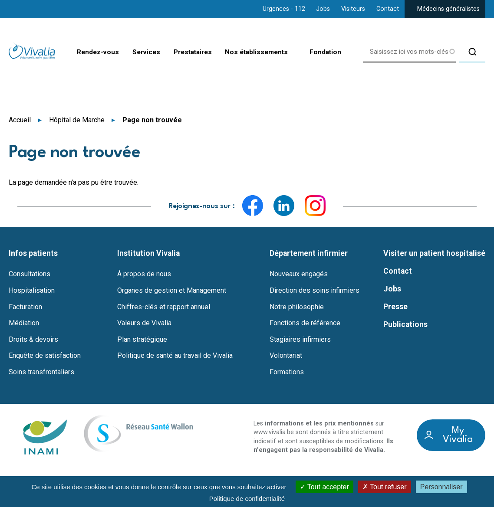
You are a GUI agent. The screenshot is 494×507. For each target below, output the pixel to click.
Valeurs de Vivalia (144, 323)
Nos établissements (252, 53)
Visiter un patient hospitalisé (434, 253)
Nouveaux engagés (299, 274)
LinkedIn (283, 205)
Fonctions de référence (305, 323)
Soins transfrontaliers (41, 372)
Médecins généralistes (448, 9)
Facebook (252, 205)
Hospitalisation (32, 290)
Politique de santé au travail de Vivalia (175, 356)
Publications (405, 324)
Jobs (323, 9)
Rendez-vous (84, 53)
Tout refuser (384, 487)
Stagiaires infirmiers (300, 339)
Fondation (324, 53)
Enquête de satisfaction (45, 356)
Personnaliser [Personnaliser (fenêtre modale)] (441, 487)
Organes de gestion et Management (171, 290)
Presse (395, 306)
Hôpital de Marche (77, 120)
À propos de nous (144, 274)
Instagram (315, 205)
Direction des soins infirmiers (314, 290)
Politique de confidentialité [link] (247, 498)
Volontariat (286, 356)
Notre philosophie (297, 307)
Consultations (29, 274)
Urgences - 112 (284, 9)
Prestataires (184, 53)
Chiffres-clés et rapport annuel (163, 307)
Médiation (24, 323)
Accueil (20, 120)
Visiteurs (353, 9)
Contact (387, 9)
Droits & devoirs (33, 339)
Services (134, 53)
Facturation (25, 307)
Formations (287, 372)
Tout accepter (324, 487)
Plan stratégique (142, 339)
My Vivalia (458, 435)
